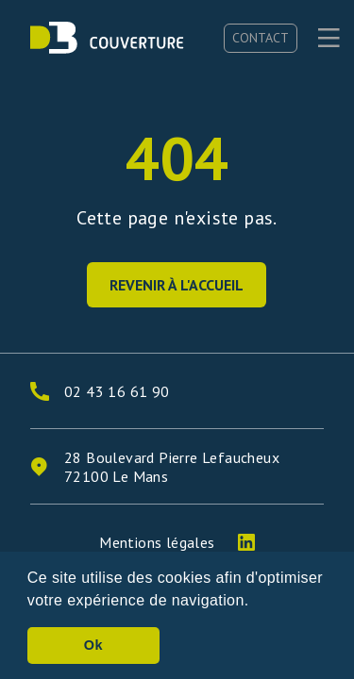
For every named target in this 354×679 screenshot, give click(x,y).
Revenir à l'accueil (177, 284)
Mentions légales (156, 542)
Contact (260, 37)
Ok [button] (93, 645)
